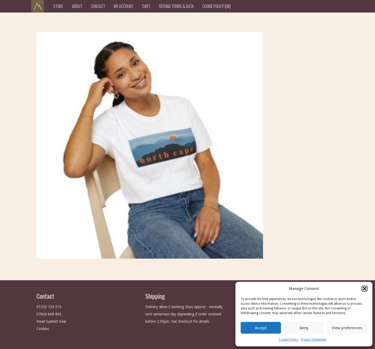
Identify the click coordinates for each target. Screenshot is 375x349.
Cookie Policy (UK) (216, 6)
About (77, 6)
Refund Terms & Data (176, 6)
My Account (124, 6)
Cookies (42, 329)
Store (58, 6)
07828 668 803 (48, 314)
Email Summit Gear (51, 321)
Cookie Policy (288, 339)
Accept (261, 328)
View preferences (347, 328)
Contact (98, 6)
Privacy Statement (314, 339)
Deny (303, 328)
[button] (364, 288)
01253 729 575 (48, 307)
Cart (146, 6)
